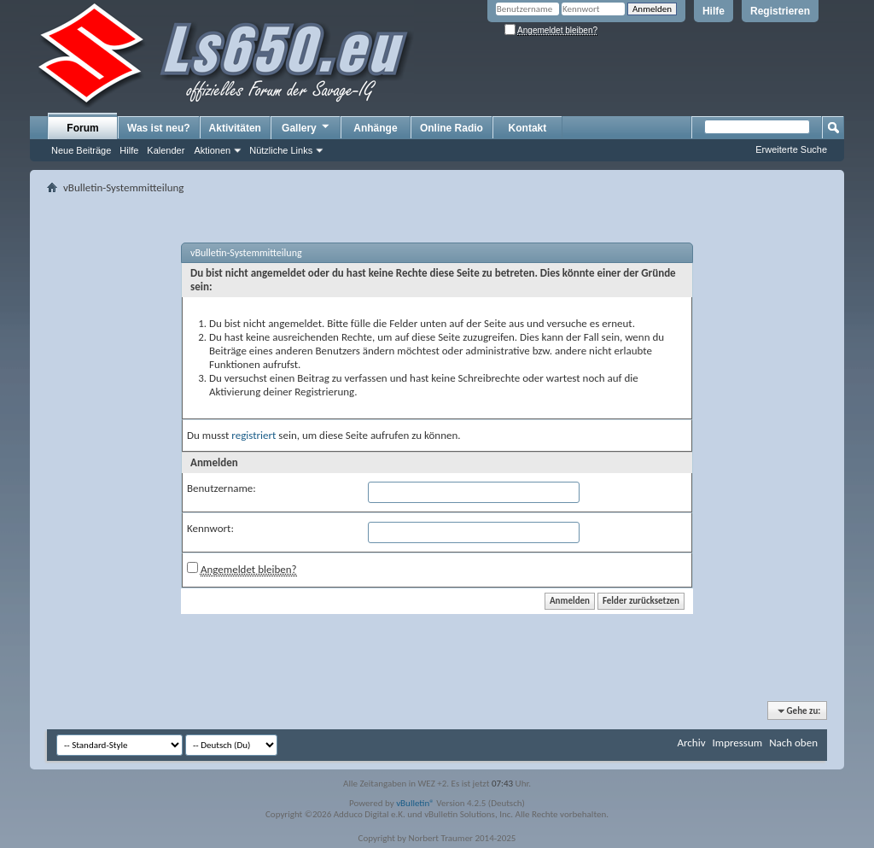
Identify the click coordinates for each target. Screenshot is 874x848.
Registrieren (780, 11)
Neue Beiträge (81, 150)
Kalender (165, 150)
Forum (82, 128)
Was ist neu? (158, 128)
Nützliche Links (280, 150)
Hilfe (713, 11)
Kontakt (528, 128)
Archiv (691, 742)
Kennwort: (210, 528)
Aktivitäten (235, 128)
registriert (253, 435)
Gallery (306, 127)
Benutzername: (221, 488)
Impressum (737, 742)
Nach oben (793, 742)
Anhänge (375, 128)
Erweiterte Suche (791, 149)
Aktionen (212, 150)
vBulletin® (415, 803)
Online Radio (451, 128)
